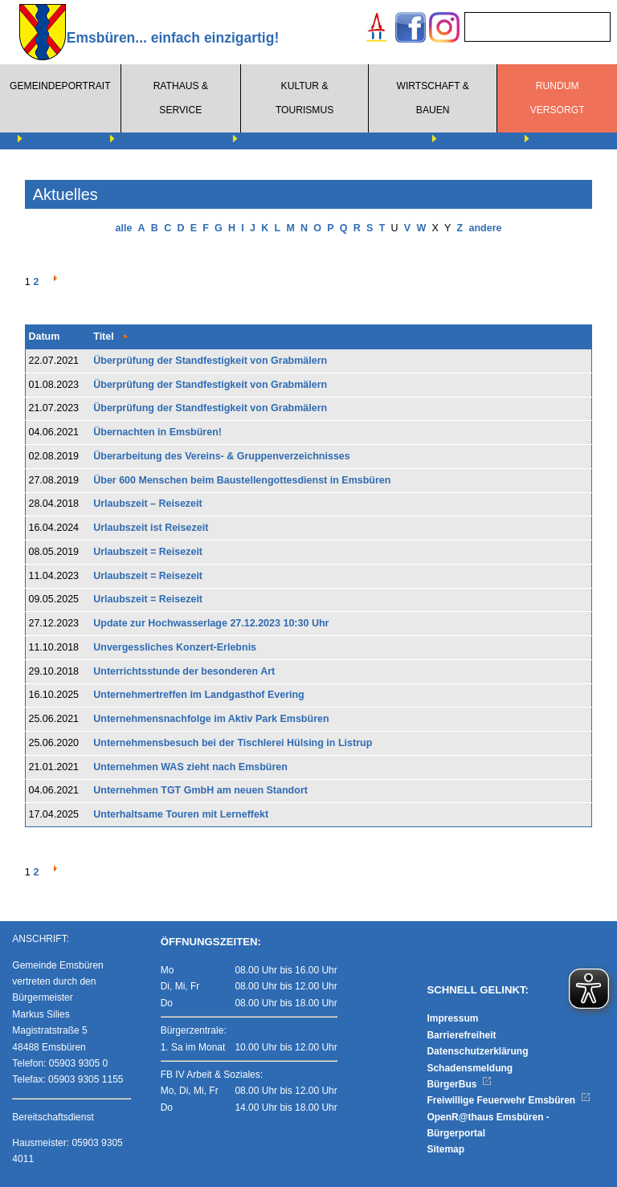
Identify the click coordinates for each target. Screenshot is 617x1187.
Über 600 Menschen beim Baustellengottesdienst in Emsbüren (241, 480)
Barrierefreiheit (461, 1035)
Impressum (452, 1018)
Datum (43, 336)
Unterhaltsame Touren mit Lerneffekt (180, 814)
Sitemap (445, 1149)
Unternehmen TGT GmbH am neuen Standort (200, 790)
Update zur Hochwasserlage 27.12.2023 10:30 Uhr (211, 623)
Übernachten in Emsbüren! (157, 432)
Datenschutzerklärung (477, 1051)
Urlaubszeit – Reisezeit (147, 503)
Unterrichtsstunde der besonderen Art (184, 671)
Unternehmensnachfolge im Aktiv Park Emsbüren (211, 718)
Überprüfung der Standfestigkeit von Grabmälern (210, 360)
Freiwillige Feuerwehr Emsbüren (508, 1100)
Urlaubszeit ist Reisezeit (150, 527)
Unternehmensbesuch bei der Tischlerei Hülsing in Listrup (232, 743)
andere (484, 228)
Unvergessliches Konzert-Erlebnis (174, 647)
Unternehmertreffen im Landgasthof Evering (198, 694)
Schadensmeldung (470, 1068)
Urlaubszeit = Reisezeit (147, 551)
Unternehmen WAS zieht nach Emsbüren (190, 767)
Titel (103, 336)
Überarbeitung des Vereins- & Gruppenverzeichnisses (221, 456)
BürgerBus (459, 1084)
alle (124, 228)
